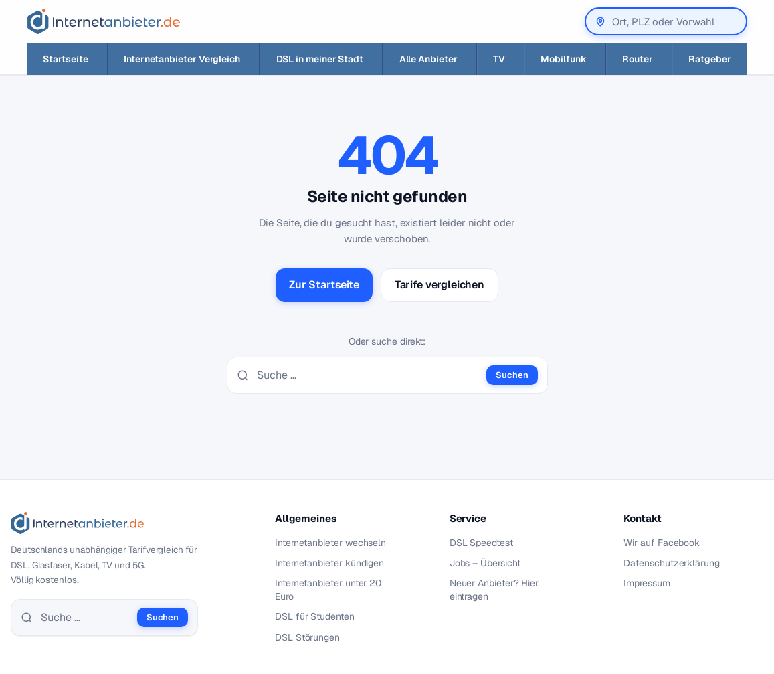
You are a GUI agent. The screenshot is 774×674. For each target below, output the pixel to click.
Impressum (646, 583)
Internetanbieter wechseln (330, 543)
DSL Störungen (307, 637)
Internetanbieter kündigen (329, 563)
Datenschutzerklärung (671, 563)
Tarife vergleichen (439, 285)
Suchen (512, 375)
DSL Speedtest (481, 543)
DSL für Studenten (315, 616)
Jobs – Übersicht (485, 563)
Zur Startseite (324, 285)
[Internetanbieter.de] (104, 21)
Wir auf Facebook (661, 543)
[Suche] (368, 375)
